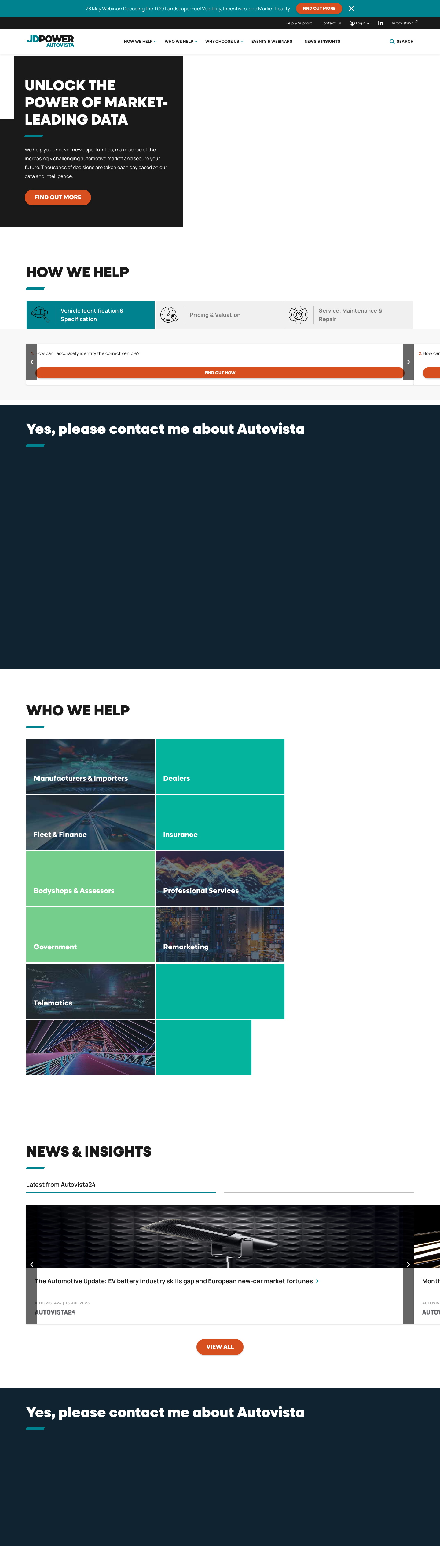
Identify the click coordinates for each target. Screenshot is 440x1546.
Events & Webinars (271, 41)
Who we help (179, 41)
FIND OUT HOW (220, 373)
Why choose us (222, 41)
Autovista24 (403, 23)
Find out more (319, 8)
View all (220, 1178)
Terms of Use (222, 1514)
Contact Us (331, 23)
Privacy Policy (111, 1514)
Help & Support (299, 23)
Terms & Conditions (167, 1514)
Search (402, 41)
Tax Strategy (316, 1514)
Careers (359, 1514)
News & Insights (322, 41)
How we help (138, 41)
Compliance (269, 1514)
